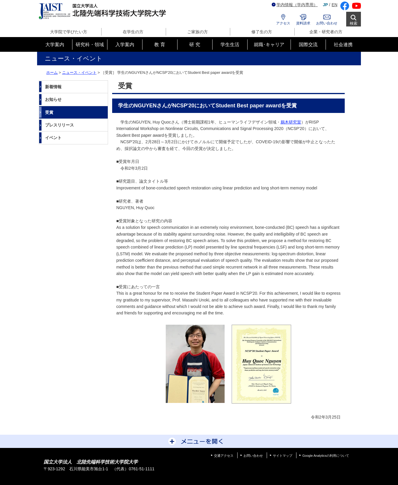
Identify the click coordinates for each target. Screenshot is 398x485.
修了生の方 (261, 31)
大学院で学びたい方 (68, 31)
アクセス (283, 23)
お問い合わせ (326, 23)
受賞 (49, 112)
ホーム (52, 72)
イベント (53, 137)
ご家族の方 (197, 31)
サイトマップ (282, 455)
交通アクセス (223, 455)
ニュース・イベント (79, 72)
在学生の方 (133, 31)
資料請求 (303, 23)
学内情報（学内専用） (295, 4)
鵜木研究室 (291, 122)
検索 (353, 23)
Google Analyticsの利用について (325, 455)
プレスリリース (59, 125)
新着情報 (53, 86)
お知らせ (53, 99)
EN (334, 4)
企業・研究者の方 (325, 31)
